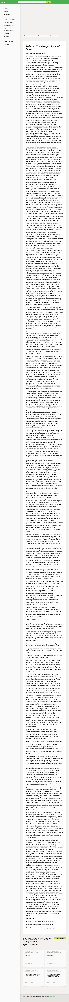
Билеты (6, 8)
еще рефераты (59, 938)
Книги (5, 17)
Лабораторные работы (9, 25)
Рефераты (6, 33)
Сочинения (6, 36)
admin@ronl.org (52, 996)
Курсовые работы (8, 22)
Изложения (7, 14)
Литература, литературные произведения (47, 35)
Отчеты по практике (9, 30)
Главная (26, 35)
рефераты (33, 35)
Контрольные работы (9, 19)
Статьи (5, 39)
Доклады (6, 11)
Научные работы (8, 28)
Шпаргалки (6, 44)
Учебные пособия (8, 41)
